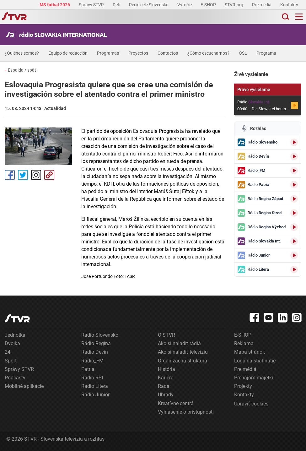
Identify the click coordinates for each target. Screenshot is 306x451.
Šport (11, 361)
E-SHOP (209, 4)
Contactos (168, 53)
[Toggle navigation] (299, 17)
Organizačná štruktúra (182, 361)
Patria (87, 369)
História (166, 369)
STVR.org (234, 4)
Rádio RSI (92, 378)
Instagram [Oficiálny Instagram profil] (36, 175)
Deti (117, 4)
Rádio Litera (94, 386)
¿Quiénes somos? (22, 53)
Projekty (243, 386)
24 (7, 352)
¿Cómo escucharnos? (208, 53)
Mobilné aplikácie (24, 386)
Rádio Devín (94, 352)
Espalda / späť (20, 70)
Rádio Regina (96, 343)
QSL (243, 53)
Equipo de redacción (68, 53)
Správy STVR (92, 4)
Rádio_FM (92, 361)
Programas (108, 53)
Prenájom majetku (254, 378)
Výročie (185, 4)
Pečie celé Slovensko (149, 4)
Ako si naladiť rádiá (179, 343)
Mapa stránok (249, 352)
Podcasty (15, 378)
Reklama (244, 343)
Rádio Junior (95, 395)
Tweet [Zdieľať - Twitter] (23, 175)
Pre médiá (262, 4)
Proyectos (138, 53)
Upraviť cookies (251, 404)
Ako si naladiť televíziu (183, 352)
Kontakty (289, 4)
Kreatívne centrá (176, 403)
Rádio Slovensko (99, 335)
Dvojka (12, 343)
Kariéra (166, 378)
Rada (163, 386)
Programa (266, 53)
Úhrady (166, 395)
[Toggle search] (285, 17)
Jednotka (15, 335)
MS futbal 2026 (55, 4)
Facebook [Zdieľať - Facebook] (10, 175)
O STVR (166, 335)
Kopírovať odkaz (49, 175)
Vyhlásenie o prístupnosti (186, 412)
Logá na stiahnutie (255, 361)
